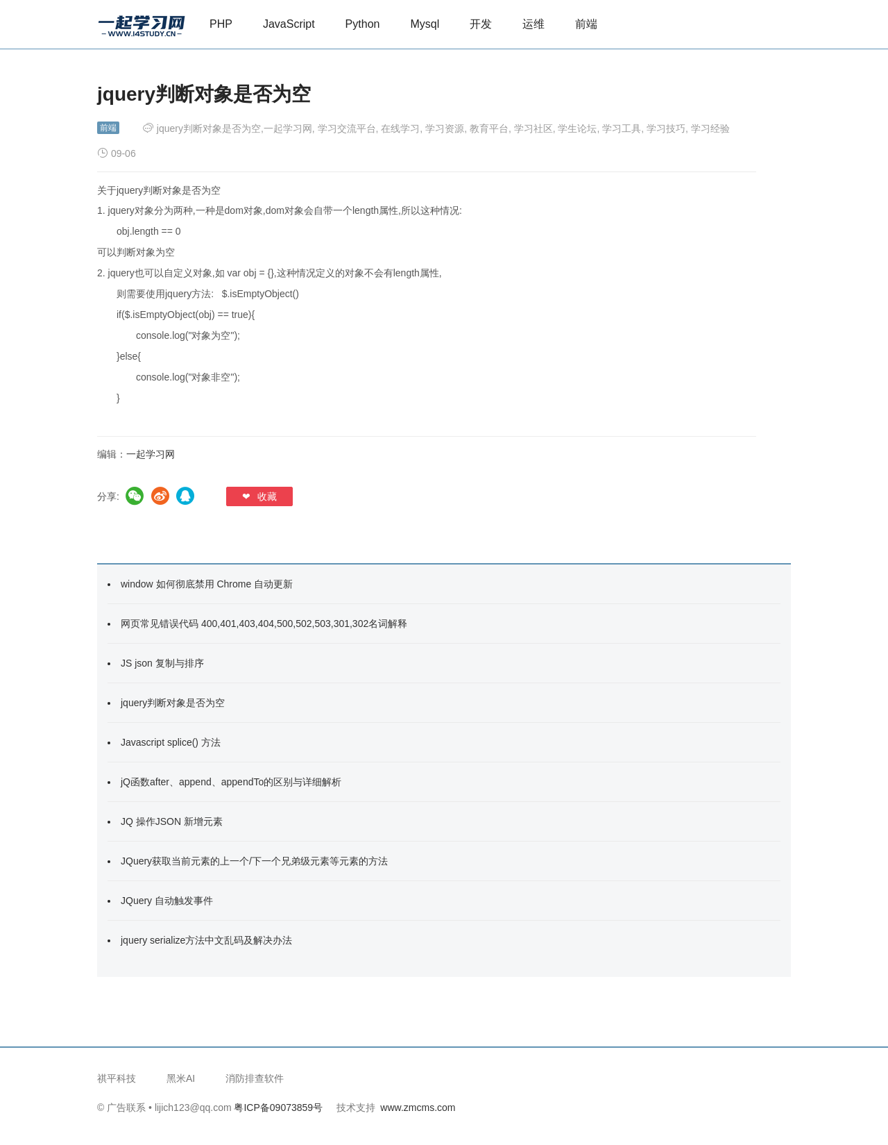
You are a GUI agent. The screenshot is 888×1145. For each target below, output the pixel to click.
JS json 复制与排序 (162, 663)
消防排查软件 (254, 1078)
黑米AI (180, 1078)
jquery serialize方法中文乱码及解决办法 (206, 940)
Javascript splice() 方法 (171, 742)
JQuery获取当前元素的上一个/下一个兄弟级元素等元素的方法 (254, 861)
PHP (221, 24)
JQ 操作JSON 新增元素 (172, 821)
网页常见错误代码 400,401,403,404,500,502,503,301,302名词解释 (264, 623)
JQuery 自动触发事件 (167, 900)
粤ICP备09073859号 (278, 1107)
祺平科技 (116, 1078)
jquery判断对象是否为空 (173, 702)
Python (362, 24)
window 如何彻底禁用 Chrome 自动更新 (207, 584)
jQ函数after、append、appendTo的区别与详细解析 (231, 781)
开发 (481, 24)
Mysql (424, 24)
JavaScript (289, 24)
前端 (586, 24)
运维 (533, 24)
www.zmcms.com (417, 1107)
